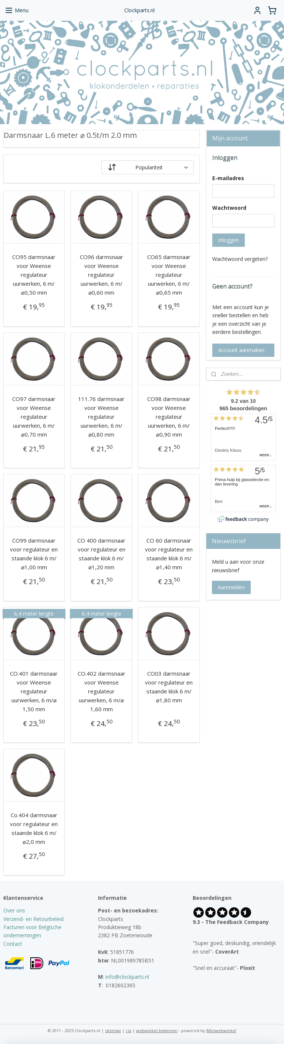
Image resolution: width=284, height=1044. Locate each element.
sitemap (113, 1030)
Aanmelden (231, 587)
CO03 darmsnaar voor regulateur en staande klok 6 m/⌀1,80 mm (169, 687)
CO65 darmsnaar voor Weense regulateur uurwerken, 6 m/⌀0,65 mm (168, 274)
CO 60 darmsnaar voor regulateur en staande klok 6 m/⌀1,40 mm (169, 554)
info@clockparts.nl (127, 976)
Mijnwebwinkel (221, 1030)
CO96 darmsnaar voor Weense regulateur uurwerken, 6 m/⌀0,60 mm (101, 274)
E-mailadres (228, 178)
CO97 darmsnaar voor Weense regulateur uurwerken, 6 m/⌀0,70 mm (33, 416)
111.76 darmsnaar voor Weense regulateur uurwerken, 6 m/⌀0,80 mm (101, 416)
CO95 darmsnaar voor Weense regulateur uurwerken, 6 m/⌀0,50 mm (33, 274)
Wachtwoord (229, 207)
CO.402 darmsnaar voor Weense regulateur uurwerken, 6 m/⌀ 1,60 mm (101, 691)
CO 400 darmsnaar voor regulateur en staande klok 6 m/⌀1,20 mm (101, 554)
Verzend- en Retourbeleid (33, 918)
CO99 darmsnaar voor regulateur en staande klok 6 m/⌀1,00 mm (34, 554)
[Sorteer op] (147, 167)
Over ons (14, 910)
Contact (12, 943)
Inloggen (228, 239)
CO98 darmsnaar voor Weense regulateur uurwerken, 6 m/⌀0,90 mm (168, 416)
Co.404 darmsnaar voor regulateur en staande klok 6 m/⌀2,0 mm (34, 828)
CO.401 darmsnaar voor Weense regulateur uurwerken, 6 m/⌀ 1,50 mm (34, 691)
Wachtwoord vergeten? (240, 258)
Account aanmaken (241, 350)
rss (128, 1030)
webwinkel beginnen (157, 1030)
